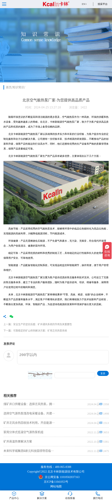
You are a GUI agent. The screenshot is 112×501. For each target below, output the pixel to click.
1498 (106, 413)
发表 (102, 373)
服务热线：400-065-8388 (56, 466)
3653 (106, 432)
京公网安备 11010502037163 (59, 477)
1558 (106, 404)
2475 (106, 451)
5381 (106, 441)
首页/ (9, 87)
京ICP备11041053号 (56, 481)
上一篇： (39, 324)
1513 (106, 423)
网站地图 (56, 486)
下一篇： (39, 330)
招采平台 (103, 4)
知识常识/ (19, 87)
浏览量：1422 (78, 107)
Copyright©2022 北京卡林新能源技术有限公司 (56, 471)
